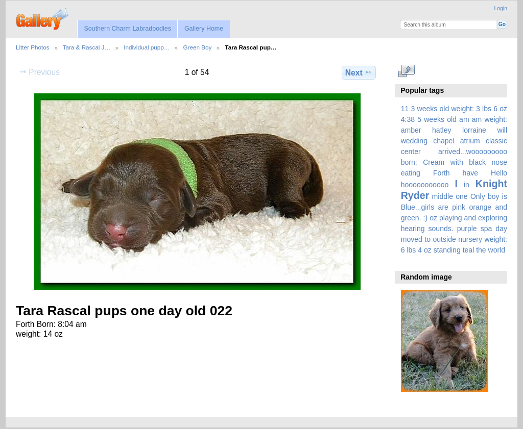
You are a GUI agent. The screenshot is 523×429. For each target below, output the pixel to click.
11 (405, 109)
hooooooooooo (425, 185)
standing (447, 250)
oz (433, 218)
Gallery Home (203, 28)
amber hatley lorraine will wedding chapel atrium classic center (454, 141)
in (466, 185)
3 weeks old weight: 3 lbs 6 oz (459, 109)
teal (468, 250)
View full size (406, 71)
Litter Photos (33, 47)
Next (358, 72)
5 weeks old (437, 119)
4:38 (408, 119)
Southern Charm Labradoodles (127, 28)
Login (500, 8)
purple (467, 228)
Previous (39, 72)
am (464, 119)
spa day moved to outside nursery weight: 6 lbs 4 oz (454, 239)
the (481, 250)
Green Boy (197, 47)
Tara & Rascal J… (87, 47)
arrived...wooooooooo (472, 151)
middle (442, 196)
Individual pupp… (147, 47)
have (470, 173)
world (497, 250)
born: (409, 162)
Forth (441, 173)
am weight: (489, 119)
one (461, 196)
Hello (499, 173)
